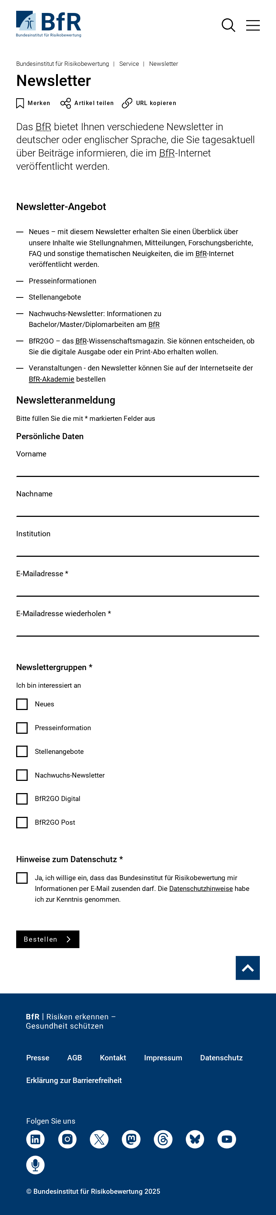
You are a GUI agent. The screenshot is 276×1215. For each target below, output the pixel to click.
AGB (74, 1058)
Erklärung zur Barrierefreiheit (74, 1080)
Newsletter (163, 63)
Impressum (163, 1058)
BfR (43, 127)
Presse (37, 1058)
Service (129, 63)
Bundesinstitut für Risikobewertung (62, 63)
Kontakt (113, 1058)
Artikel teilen (87, 103)
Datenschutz (221, 1058)
